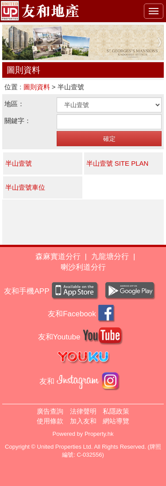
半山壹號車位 (25, 187)
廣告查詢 (50, 411)
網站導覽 (116, 421)
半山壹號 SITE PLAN (117, 163)
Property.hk (99, 433)
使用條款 (50, 421)
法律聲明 (83, 411)
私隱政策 (116, 411)
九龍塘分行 (110, 256)
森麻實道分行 (58, 256)
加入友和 (83, 421)
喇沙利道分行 (83, 267)
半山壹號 (18, 163)
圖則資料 (36, 87)
